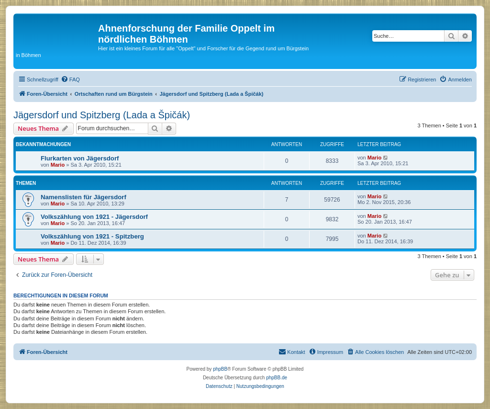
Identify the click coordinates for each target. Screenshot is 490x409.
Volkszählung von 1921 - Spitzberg (92, 236)
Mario (58, 165)
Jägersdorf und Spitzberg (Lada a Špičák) (101, 115)
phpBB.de (276, 377)
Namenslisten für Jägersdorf (83, 197)
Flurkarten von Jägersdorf (80, 158)
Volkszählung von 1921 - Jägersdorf (94, 216)
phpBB (220, 369)
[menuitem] (70, 79)
